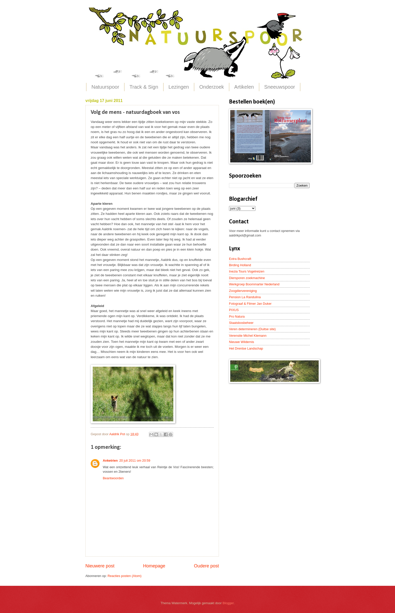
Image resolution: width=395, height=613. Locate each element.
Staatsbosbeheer (241, 323)
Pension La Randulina (245, 297)
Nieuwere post (99, 565)
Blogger (228, 603)
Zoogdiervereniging (243, 291)
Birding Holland (240, 265)
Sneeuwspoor (279, 87)
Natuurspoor (105, 87)
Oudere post (206, 565)
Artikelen (244, 87)
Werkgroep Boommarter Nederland (254, 284)
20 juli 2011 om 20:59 (134, 460)
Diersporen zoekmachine (247, 278)
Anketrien (110, 460)
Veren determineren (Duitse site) (252, 329)
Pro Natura (237, 316)
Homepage (154, 565)
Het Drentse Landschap (246, 348)
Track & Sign (143, 87)
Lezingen (179, 87)
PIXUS (234, 310)
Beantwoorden (113, 478)
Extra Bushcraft (240, 259)
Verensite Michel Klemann (248, 335)
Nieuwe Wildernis (241, 342)
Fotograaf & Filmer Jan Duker (250, 303)
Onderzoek (211, 87)
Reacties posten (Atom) (125, 576)
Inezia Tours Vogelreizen (246, 271)
